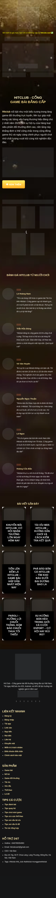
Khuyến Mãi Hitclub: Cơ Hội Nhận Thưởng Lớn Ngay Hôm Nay (14, 533)
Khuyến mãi (10, 743)
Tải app (8, 724)
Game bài (9, 770)
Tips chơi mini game (13, 812)
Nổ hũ (7, 774)
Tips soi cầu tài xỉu (13, 820)
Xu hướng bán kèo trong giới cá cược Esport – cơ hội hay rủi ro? (42, 625)
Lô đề (7, 794)
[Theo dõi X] (28, 702)
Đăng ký (8, 716)
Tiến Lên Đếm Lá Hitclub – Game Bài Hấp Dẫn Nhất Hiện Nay (14, 578)
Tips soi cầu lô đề (12, 824)
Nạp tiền (8, 732)
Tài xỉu (7, 782)
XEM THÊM (15, 184)
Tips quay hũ (10, 808)
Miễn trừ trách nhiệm (14, 748)
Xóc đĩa (8, 786)
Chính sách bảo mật (13, 755)
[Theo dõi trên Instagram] (20, 702)
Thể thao (8, 790)
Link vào (8, 728)
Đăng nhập (9, 720)
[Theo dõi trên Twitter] (32, 702)
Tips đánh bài (10, 804)
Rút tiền (8, 736)
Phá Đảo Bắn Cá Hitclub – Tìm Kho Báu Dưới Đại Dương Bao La (42, 576)
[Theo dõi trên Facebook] (16, 702)
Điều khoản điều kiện (14, 751)
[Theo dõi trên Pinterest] (39, 702)
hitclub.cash (46, 33)
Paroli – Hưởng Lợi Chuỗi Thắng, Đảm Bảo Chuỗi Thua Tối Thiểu (14, 625)
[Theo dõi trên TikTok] (24, 702)
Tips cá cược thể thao (14, 816)
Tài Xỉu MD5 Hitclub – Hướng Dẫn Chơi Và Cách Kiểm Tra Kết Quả (42, 533)
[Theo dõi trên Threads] (35, 702)
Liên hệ (8, 740)
